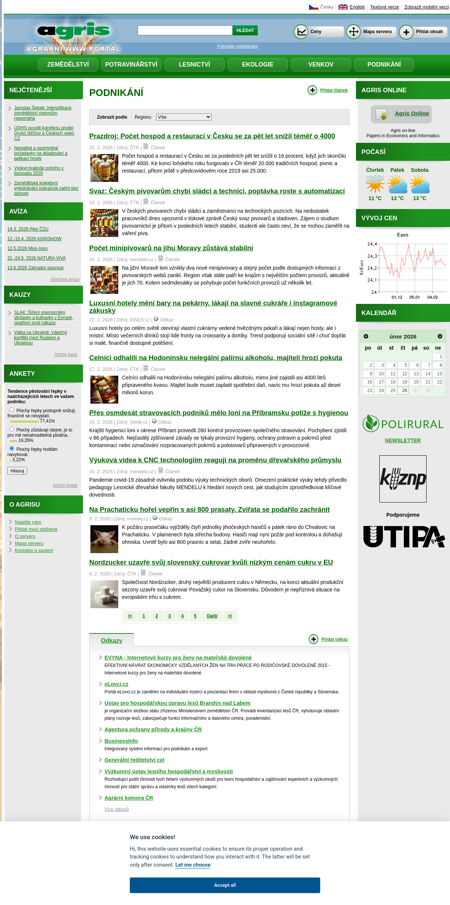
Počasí (373, 151)
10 (381, 373)
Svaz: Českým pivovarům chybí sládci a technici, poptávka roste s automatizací (217, 191)
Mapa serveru (377, 31)
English (357, 7)
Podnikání (384, 64)
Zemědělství (68, 64)
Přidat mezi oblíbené (36, 529)
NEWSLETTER (403, 440)
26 (404, 390)
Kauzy (20, 294)
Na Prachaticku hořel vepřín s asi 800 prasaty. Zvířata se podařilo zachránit (209, 509)
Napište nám (28, 522)
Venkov (321, 64)
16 (369, 382)
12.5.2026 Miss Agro (27, 248)
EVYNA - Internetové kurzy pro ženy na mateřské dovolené (178, 658)
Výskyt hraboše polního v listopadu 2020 (39, 171)
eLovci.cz (116, 684)
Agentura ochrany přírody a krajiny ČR (153, 729)
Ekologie (257, 64)
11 (392, 373)
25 (392, 390)
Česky (326, 7)
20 (416, 382)
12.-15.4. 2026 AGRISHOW (34, 238)
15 (439, 373)
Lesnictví (194, 64)
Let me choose (192, 865)
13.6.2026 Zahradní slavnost (35, 267)
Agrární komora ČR (129, 798)
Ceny (316, 31)
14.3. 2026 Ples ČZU (27, 229)
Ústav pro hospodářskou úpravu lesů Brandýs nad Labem (177, 703)
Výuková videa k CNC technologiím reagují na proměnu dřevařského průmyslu (215, 460)
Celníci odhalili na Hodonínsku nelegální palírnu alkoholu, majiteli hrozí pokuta (215, 358)
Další (212, 616)
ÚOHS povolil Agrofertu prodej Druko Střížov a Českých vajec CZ (44, 133)
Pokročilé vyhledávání (238, 46)
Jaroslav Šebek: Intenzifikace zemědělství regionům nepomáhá (42, 113)
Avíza (18, 211)
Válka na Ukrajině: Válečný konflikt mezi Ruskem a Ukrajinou (40, 338)
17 (381, 382)
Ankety (22, 373)
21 (427, 382)
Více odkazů (117, 809)
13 (416, 373)
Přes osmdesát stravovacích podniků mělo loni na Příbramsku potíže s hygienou (218, 413)
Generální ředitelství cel (134, 760)
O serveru (25, 536)
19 (404, 382)
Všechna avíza (64, 279)
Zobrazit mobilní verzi (426, 7)
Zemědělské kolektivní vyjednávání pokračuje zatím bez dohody (46, 188)
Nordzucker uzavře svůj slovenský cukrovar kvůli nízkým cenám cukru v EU (211, 562)
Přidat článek (334, 90)
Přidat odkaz (334, 639)
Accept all (225, 885)
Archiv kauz (66, 354)
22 (439, 382)
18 (392, 382)
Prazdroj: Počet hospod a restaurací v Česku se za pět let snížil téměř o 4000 (212, 136)
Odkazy (111, 640)
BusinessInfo (121, 741)
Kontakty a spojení (34, 550)
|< (130, 616)
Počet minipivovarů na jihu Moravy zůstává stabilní (171, 248)
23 (369, 390)
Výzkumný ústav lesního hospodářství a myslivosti (169, 771)
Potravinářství (131, 64)
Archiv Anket (65, 485)
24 (381, 390)
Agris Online (412, 113)
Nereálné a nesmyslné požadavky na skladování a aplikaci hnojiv (40, 153)
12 (404, 373)
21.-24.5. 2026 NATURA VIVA (36, 258)
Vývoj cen (379, 218)
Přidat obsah (429, 31)
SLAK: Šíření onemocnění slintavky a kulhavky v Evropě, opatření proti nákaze (43, 317)
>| (230, 616)
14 (427, 373)
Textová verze (384, 7)
